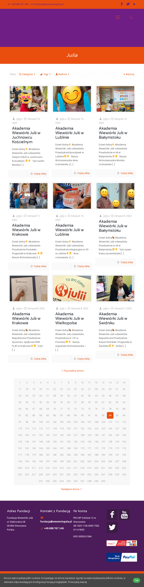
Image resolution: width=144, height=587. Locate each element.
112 (124, 422)
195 (34, 461)
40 (68, 395)
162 (27, 448)
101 (48, 422)
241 (41, 481)
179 (34, 454)
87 (61, 415)
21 (47, 389)
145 (20, 441)
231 (62, 474)
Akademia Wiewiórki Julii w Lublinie (69, 133)
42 (82, 395)
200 (68, 461)
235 (89, 474)
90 (82, 415)
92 (96, 415)
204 (96, 461)
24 (68, 389)
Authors (62, 74)
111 (117, 422)
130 (27, 435)
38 (54, 395)
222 (110, 468)
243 (55, 481)
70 (54, 408)
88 (68, 415)
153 (75, 441)
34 (27, 395)
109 (103, 422)
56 (68, 402)
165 (48, 448)
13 (103, 382)
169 (75, 448)
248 (89, 481)
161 (20, 448)
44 (96, 395)
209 (20, 468)
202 (82, 461)
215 (62, 468)
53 (47, 402)
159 (117, 441)
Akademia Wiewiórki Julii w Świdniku (113, 318)
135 (62, 435)
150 (55, 441)
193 (20, 461)
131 (34, 435)
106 (82, 422)
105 (75, 422)
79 (117, 408)
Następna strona (72, 489)
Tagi (45, 74)
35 (33, 395)
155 (89, 441)
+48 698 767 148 (19, 4)
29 (103, 389)
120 (68, 428)
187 (89, 454)
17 (20, 389)
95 (117, 415)
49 (20, 402)
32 (124, 389)
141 (103, 435)
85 (47, 415)
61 (103, 402)
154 (82, 441)
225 (20, 474)
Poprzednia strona (72, 370)
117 (48, 428)
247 (82, 481)
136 (68, 435)
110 (110, 422)
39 (61, 395)
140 (96, 435)
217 (75, 468)
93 (103, 415)
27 (89, 389)
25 (75, 389)
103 (62, 422)
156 (96, 441)
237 (103, 474)
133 (48, 435)
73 (75, 408)
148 (41, 441)
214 (55, 468)
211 (34, 468)
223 (117, 468)
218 (82, 468)
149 (48, 441)
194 (27, 461)
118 (55, 428)
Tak (137, 580)
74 (82, 408)
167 (62, 448)
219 (89, 468)
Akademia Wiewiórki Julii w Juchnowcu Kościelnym (26, 135)
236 (96, 474)
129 (20, 435)
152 (68, 441)
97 (20, 422)
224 (124, 468)
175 (117, 448)
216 (68, 468)
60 (96, 402)
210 (27, 468)
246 (75, 481)
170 (82, 448)
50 (27, 402)
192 (124, 454)
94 (110, 415)
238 (110, 474)
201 (75, 461)
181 (48, 454)
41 (75, 395)
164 (41, 448)
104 (68, 422)
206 (110, 461)
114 (27, 428)
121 (75, 428)
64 (124, 402)
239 (117, 474)
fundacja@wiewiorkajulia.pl (49, 4)
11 (89, 382)
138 (82, 435)
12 (96, 382)
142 (110, 435)
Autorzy (128, 74)
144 (124, 435)
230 (55, 474)
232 (68, 474)
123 (89, 428)
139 (89, 435)
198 (55, 461)
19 (33, 389)
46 (110, 395)
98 (27, 422)
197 (48, 461)
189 (103, 454)
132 (41, 435)
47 (117, 395)
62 (110, 402)
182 (55, 454)
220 (96, 468)
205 (103, 461)
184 (68, 454)
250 (103, 481)
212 (41, 468)
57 (75, 402)
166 (55, 448)
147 (34, 441)
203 (89, 461)
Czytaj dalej (40, 173)
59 (89, 402)
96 (124, 415)
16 (124, 382)
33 (20, 395)
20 (40, 389)
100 (41, 422)
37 (47, 395)
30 (110, 389)
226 (27, 474)
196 (41, 461)
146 (27, 441)
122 (82, 428)
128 (124, 428)
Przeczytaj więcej (77, 582)
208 (124, 461)
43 (89, 395)
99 (33, 422)
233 (75, 474)
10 (82, 382)
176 (124, 448)
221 (103, 468)
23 (61, 389)
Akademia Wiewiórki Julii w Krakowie (26, 230)
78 (110, 408)
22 (54, 389)
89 (75, 415)
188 (96, 454)
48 (124, 395)
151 (62, 441)
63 (117, 402)
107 (89, 422)
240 (124, 474)
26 (82, 389)
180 (41, 454)
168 (68, 448)
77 (103, 408)
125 (103, 428)
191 (117, 454)
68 (40, 408)
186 (82, 454)
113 (20, 428)
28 (96, 389)
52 (40, 402)
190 (110, 454)
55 (61, 402)
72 (68, 408)
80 (124, 408)
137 (75, 435)
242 (48, 481)
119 (62, 428)
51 (33, 402)
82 (27, 415)
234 (82, 474)
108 (96, 422)
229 (48, 474)
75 (89, 408)
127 (117, 428)
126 (110, 428)
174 (110, 448)
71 (61, 408)
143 (117, 435)
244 (62, 481)
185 (75, 454)
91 (89, 415)
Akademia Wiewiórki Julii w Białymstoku (113, 133)
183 (62, 454)
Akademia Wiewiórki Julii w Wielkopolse (69, 318)
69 (47, 408)
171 (89, 448)
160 (124, 441)
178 (27, 454)
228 (41, 474)
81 (20, 415)
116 (41, 428)
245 (68, 481)
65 (20, 408)
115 (34, 428)
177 (20, 454)
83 (33, 415)
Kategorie (27, 74)
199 (62, 461)
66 (27, 408)
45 (103, 395)
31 (117, 389)
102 (55, 422)
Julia (18, 118)
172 (96, 448)
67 (33, 408)
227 (34, 474)
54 (54, 402)
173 (103, 448)
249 (96, 481)
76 (96, 408)
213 (48, 468)
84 (40, 415)
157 (103, 441)
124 (96, 428)
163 (34, 448)
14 (110, 382)
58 (82, 402)
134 (55, 435)
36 (40, 395)
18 (27, 389)
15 (117, 382)
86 (54, 415)
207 (117, 461)
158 (110, 441)
